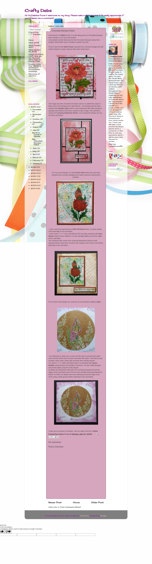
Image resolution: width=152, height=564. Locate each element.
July (35, 130)
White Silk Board (78, 229)
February (37, 160)
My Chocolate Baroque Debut (37, 142)
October (36, 119)
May (35, 151)
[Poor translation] (8, 531)
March (36, 157)
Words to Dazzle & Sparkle (36, 134)
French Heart (80, 173)
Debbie (62, 35)
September (37, 122)
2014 (33, 179)
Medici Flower (69, 47)
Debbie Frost (116, 56)
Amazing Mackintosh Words (67, 113)
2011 (33, 188)
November (37, 114)
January (36, 163)
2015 (33, 176)
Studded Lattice (63, 108)
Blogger (103, 516)
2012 (33, 185)
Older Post (97, 502)
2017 (33, 170)
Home (76, 502)
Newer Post (55, 502)
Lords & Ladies (95, 302)
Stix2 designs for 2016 (34, 50)
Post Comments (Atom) (70, 507)
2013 (33, 182)
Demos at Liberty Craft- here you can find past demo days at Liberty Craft (36, 57)
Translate (35, 34)
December (37, 109)
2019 (33, 107)
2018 (33, 167)
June (35, 148)
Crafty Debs (38, 10)
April (35, 154)
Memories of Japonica (34, 75)
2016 (33, 173)
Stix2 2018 (34, 43)
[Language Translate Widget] (40, 29)
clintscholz (84, 516)
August (36, 127)
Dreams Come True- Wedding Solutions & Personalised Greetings (35, 67)
